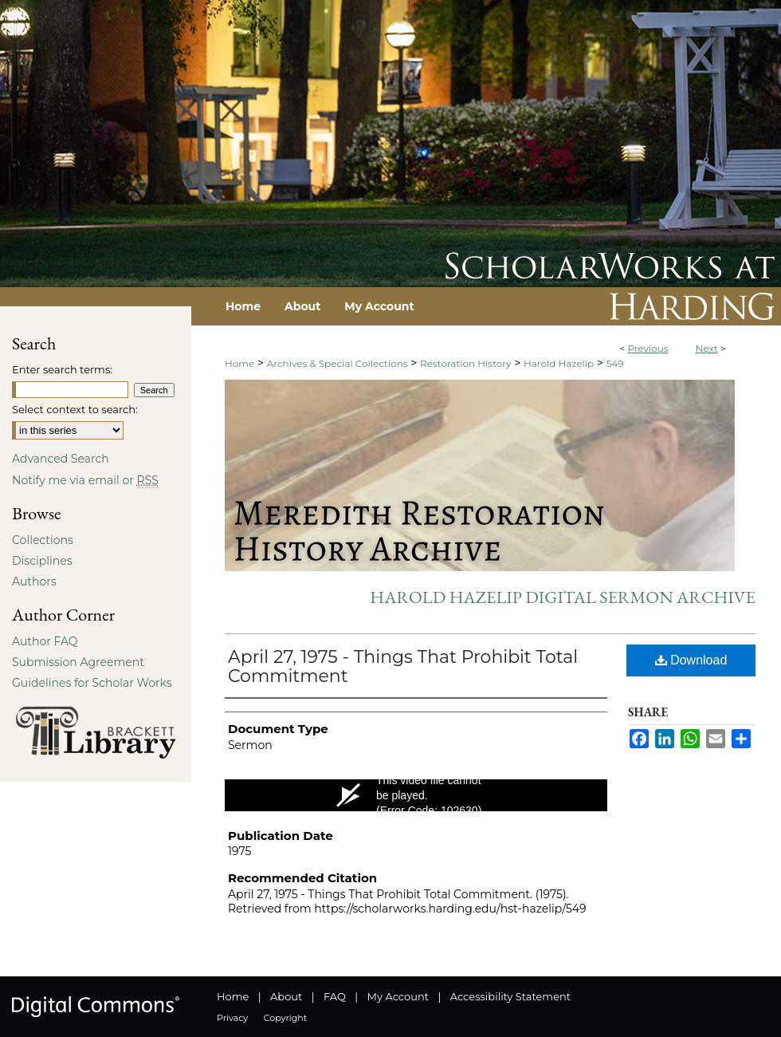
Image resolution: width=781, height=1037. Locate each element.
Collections (42, 540)
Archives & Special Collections (337, 363)
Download (691, 660)
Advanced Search (60, 458)
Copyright (285, 1017)
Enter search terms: (62, 369)
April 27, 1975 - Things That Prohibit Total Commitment (403, 666)
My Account (398, 996)
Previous (647, 348)
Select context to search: (75, 409)
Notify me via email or (85, 480)
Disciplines (42, 561)
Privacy (232, 1017)
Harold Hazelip (559, 363)
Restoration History (465, 363)
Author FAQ (45, 641)
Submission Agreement (78, 662)
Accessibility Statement (510, 996)
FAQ (335, 996)
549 (615, 363)
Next (707, 348)
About (286, 996)
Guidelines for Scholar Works (92, 683)
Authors (34, 581)
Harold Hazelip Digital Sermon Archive (562, 597)
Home (239, 363)
